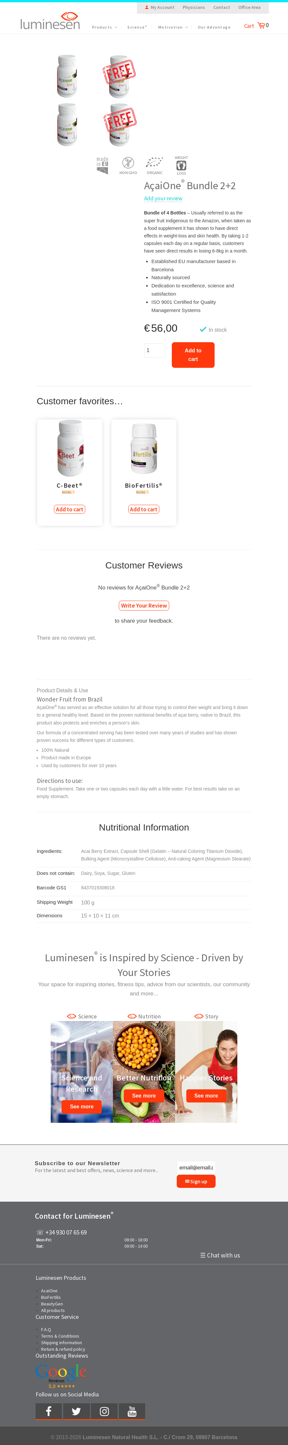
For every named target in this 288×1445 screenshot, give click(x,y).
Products (105, 27)
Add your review (163, 198)
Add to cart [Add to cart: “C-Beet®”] (69, 509)
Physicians (194, 7)
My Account (162, 7)
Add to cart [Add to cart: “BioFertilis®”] (143, 509)
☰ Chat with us (220, 1252)
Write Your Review (144, 605)
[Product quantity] (154, 350)
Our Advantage (214, 27)
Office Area (249, 7)
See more (81, 1106)
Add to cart (193, 355)
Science (137, 27)
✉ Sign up (196, 1180)
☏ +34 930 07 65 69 (61, 1231)
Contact (221, 7)
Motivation (173, 27)
